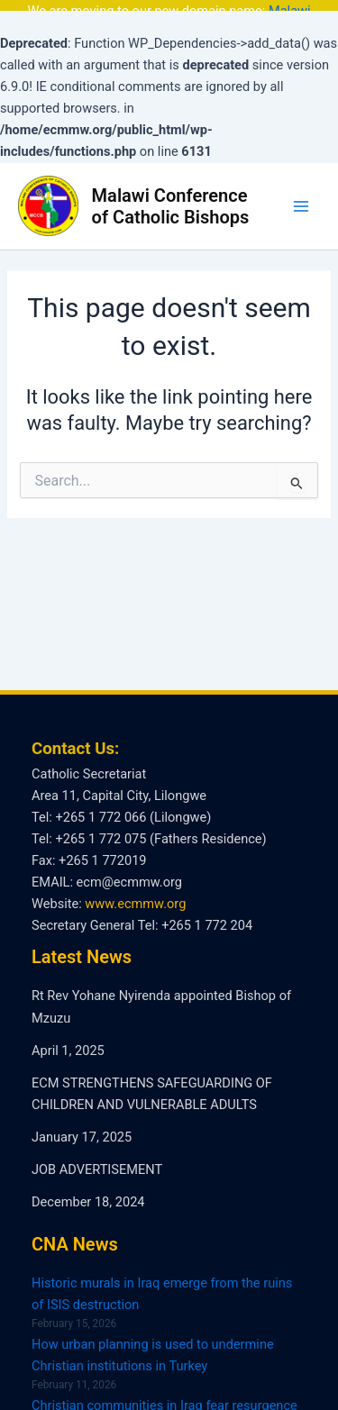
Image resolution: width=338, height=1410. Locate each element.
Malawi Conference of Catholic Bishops (171, 198)
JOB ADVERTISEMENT (97, 1162)
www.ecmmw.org (135, 896)
